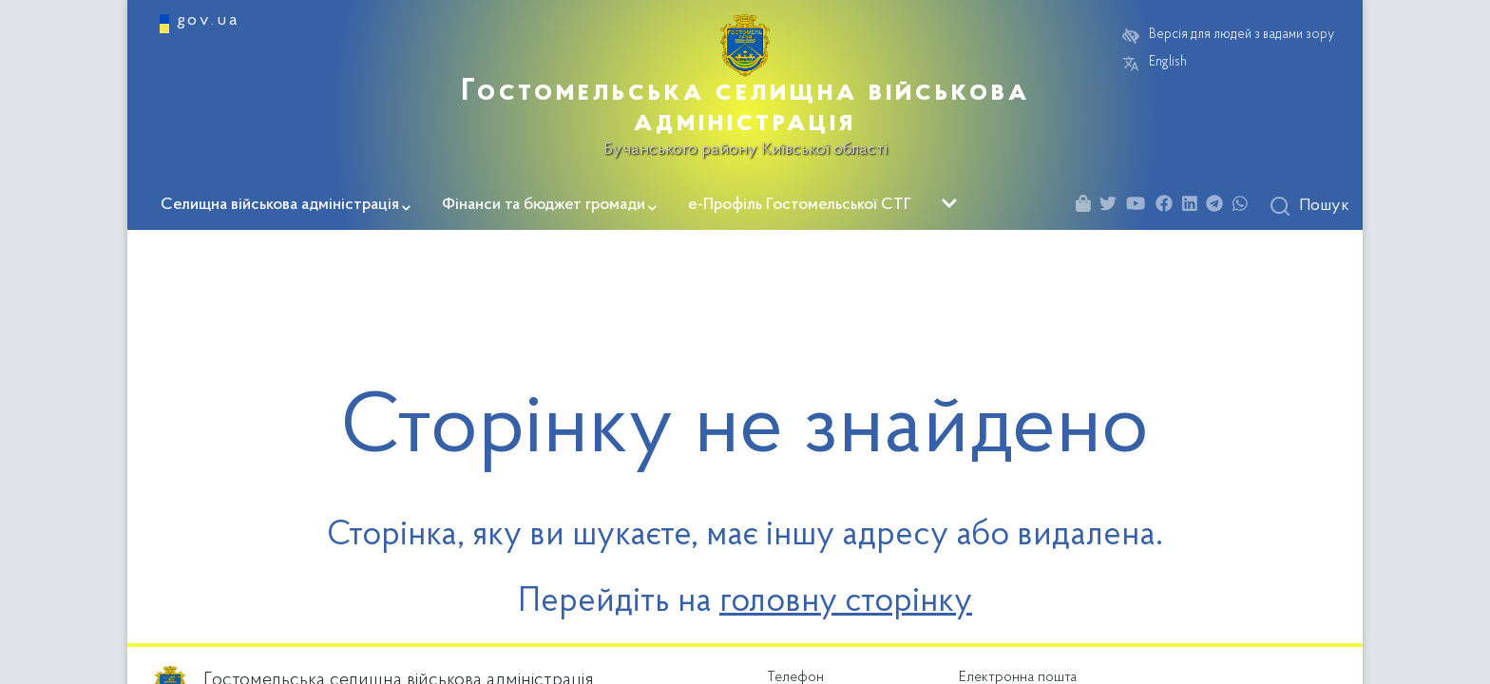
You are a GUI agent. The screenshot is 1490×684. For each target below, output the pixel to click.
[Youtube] (1140, 206)
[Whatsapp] (1244, 206)
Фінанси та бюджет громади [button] (549, 205)
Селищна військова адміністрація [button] (286, 205)
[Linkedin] (1194, 206)
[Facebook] (1169, 206)
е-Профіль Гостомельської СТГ (799, 205)
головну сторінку (845, 602)
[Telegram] (1219, 206)
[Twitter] (1112, 206)
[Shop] (1088, 206)
